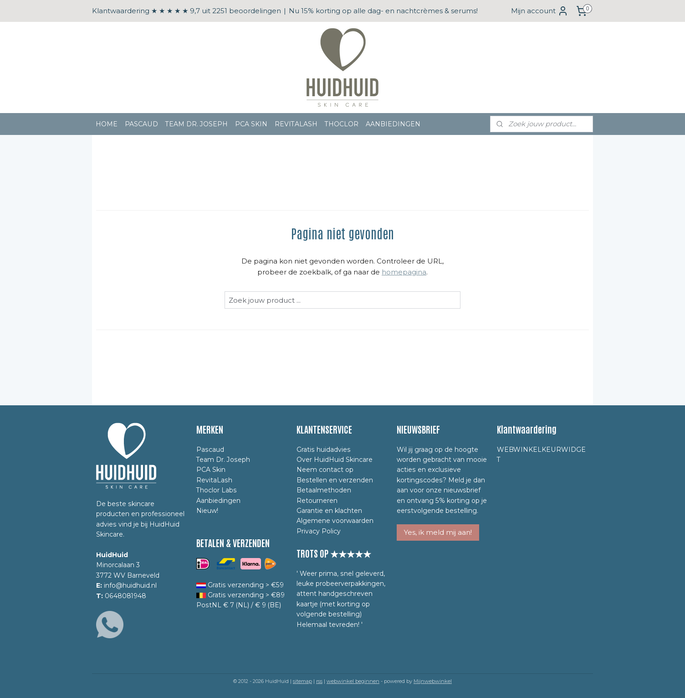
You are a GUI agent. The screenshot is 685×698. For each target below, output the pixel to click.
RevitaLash (214, 480)
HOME (107, 124)
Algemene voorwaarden (334, 521)
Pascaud (210, 449)
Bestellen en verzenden (334, 480)
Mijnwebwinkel (433, 681)
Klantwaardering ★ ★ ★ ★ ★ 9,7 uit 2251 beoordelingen (186, 10)
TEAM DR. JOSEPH (196, 124)
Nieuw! (207, 511)
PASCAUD (141, 124)
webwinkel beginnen (353, 681)
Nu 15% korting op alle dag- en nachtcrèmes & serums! (383, 10)
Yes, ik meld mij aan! (438, 532)
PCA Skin (210, 469)
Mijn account (539, 10)
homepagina (404, 272)
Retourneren (316, 500)
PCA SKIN (251, 124)
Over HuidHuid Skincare (334, 459)
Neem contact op (324, 469)
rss (319, 681)
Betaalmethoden (323, 490)
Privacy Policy (318, 531)
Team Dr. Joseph (223, 459)
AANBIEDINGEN (393, 124)
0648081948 (125, 596)
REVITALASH (296, 124)
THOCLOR (341, 124)
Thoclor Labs (216, 490)
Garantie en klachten (329, 511)
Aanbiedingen (218, 500)
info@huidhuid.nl (130, 585)
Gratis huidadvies (323, 449)
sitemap (302, 681)
